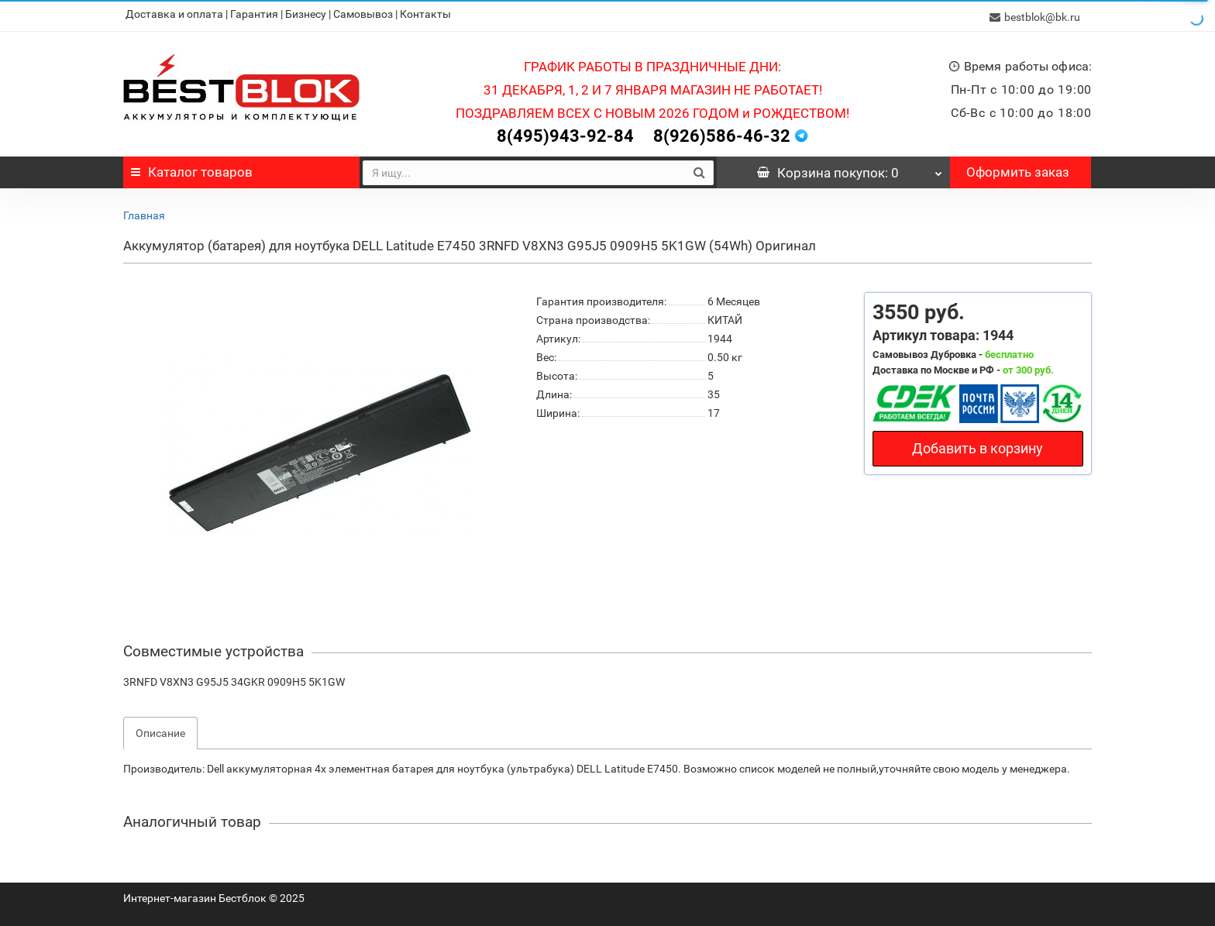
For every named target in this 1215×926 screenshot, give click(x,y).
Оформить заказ (1017, 169)
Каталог (192, 169)
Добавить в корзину (977, 445)
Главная (144, 212)
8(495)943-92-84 (565, 133)
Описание (160, 730)
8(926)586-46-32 (721, 133)
